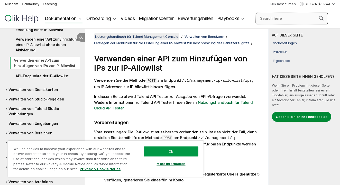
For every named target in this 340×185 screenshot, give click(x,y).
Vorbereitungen (285, 43)
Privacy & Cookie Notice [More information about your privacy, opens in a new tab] (100, 169)
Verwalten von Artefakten (30, 182)
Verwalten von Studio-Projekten (36, 99)
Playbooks (228, 18)
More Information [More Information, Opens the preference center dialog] (171, 164)
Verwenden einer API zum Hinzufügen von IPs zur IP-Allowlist (44, 63)
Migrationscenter (156, 18)
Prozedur (280, 52)
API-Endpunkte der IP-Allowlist (42, 76)
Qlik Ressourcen (283, 4)
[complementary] (304, 107)
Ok (171, 151)
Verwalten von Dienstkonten (33, 89)
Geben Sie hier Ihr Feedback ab (301, 117)
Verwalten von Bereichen (30, 133)
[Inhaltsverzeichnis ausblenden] (81, 37)
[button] (321, 18)
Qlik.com (11, 4)
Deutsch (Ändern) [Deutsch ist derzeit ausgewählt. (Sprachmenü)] (318, 4)
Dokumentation (61, 18)
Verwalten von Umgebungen (33, 123)
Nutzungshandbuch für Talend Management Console (136, 36)
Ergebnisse (281, 61)
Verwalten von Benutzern (204, 36)
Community (31, 4)
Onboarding (98, 18)
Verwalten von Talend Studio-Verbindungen (34, 111)
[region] (106, 159)
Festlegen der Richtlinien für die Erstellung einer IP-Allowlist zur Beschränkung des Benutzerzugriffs (171, 43)
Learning (50, 4)
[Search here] (292, 18)
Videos (128, 18)
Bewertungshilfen (195, 18)
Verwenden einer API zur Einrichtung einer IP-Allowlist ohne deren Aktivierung (47, 44)
